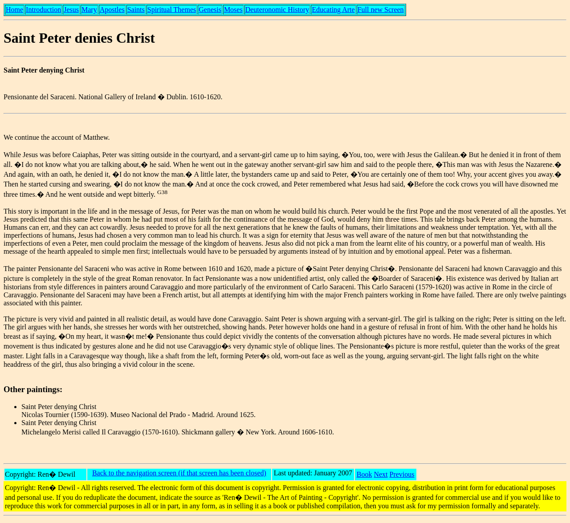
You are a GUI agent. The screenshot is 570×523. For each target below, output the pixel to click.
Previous (402, 474)
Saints (136, 9)
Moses (233, 9)
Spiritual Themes (171, 9)
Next (380, 474)
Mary (89, 9)
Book (364, 474)
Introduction (43, 9)
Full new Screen (381, 9)
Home (14, 9)
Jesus (71, 9)
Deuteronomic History (277, 9)
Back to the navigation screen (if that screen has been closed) (179, 473)
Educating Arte (333, 9)
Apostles (112, 9)
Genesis (210, 9)
